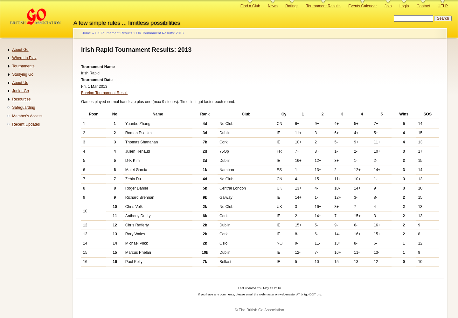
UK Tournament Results (113, 33)
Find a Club (250, 6)
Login (404, 6)
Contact (423, 6)
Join (388, 6)
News (272, 6)
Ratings (291, 6)
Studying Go (22, 74)
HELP (443, 6)
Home (86, 33)
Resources (21, 99)
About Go (20, 49)
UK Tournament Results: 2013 (160, 33)
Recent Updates (26, 124)
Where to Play (24, 58)
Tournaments (23, 66)
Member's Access (27, 116)
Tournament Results (323, 6)
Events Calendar (362, 6)
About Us (20, 82)
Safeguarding (23, 107)
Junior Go (20, 91)
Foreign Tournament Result (104, 93)
